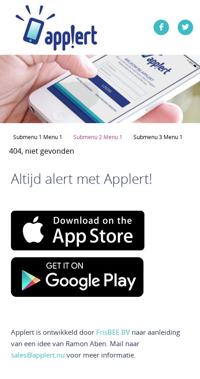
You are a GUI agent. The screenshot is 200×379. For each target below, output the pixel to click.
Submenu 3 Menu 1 (158, 136)
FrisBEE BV (113, 332)
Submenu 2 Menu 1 (98, 136)
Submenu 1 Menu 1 (37, 136)
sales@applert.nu (38, 354)
